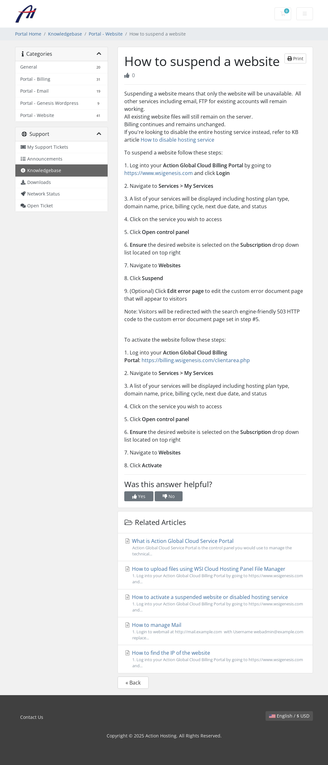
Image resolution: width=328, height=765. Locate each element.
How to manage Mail (215, 631)
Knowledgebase (65, 34)
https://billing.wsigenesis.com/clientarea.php (196, 360)
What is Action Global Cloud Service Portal (215, 547)
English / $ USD (289, 716)
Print (295, 58)
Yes (138, 496)
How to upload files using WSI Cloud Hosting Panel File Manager (215, 575)
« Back (133, 682)
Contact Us (31, 717)
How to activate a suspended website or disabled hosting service (215, 603)
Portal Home (28, 34)
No (169, 496)
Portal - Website (106, 34)
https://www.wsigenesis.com (158, 173)
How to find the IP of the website (215, 659)
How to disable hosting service (177, 139)
